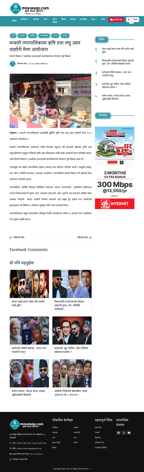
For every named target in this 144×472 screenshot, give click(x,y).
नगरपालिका (44, 35)
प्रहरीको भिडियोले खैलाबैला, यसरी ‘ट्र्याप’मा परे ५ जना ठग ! (71, 393)
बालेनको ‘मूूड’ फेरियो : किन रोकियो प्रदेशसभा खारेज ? (71, 350)
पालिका (25, 19)
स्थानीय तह (116, 20)
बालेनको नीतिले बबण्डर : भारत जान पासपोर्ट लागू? (29, 350)
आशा (103, 19)
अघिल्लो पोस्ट (18, 237)
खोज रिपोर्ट (55, 21)
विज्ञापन (98, 437)
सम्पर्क (97, 432)
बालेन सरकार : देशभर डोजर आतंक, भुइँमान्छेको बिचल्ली (28, 393)
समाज (55, 35)
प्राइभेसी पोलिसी (101, 447)
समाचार (36, 19)
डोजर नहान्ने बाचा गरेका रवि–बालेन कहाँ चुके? (28, 304)
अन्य (94, 19)
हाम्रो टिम (98, 427)
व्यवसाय (22, 35)
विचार (63, 19)
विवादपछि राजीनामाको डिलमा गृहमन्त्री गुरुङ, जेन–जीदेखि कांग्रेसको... (69, 305)
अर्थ (45, 19)
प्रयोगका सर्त (99, 442)
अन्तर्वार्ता (83, 19)
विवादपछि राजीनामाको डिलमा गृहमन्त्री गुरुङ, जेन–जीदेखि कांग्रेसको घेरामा (118, 62)
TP (90, 469)
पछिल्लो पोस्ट (83, 237)
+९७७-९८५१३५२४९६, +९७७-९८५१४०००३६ (31, 443)
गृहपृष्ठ (14, 21)
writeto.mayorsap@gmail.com (29, 448)
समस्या (73, 19)
